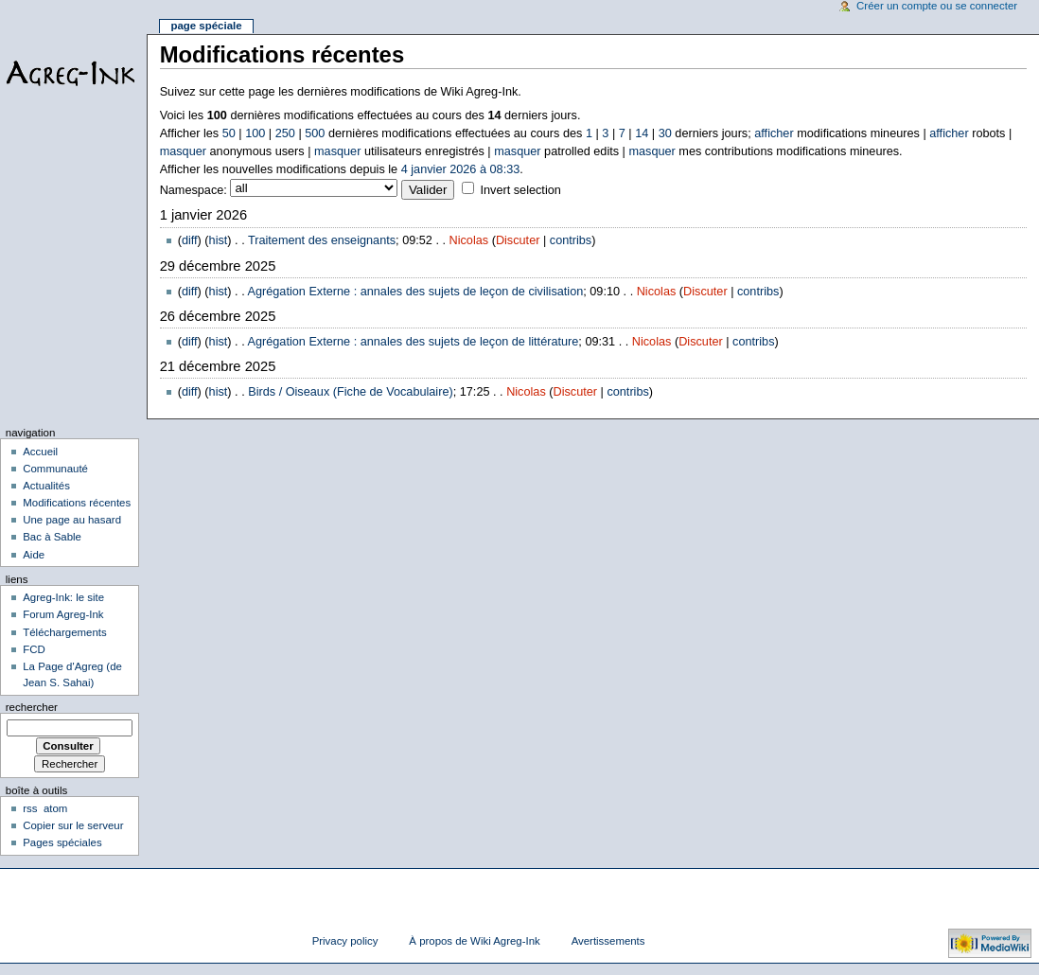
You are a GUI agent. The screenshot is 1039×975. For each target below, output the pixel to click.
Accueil (40, 451)
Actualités (46, 485)
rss (30, 808)
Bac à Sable (52, 536)
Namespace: (193, 190)
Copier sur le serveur (73, 825)
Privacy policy (345, 941)
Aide (33, 554)
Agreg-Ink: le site (63, 597)
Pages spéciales (62, 842)
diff (190, 240)
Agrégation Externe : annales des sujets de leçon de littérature (413, 341)
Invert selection (520, 190)
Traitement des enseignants (322, 240)
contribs (570, 240)
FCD (34, 649)
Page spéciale (205, 25)
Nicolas (469, 240)
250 (285, 133)
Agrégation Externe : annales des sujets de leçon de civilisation (416, 291)
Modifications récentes (77, 502)
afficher (773, 133)
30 (665, 133)
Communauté (55, 468)
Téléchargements (65, 632)
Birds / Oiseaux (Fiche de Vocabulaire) (350, 392)
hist (218, 240)
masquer (183, 151)
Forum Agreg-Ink (63, 614)
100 (255, 133)
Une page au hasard (72, 519)
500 (315, 133)
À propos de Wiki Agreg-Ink (474, 941)
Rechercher (32, 707)
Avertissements (608, 941)
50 (229, 133)
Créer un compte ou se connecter (936, 5)
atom (55, 808)
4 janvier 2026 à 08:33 (460, 169)
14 (641, 133)
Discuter (518, 240)
